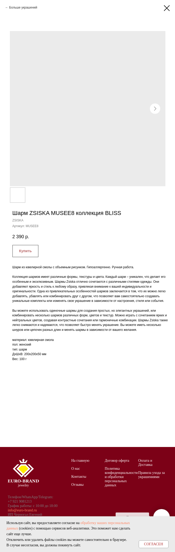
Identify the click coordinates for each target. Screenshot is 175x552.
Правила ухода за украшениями (151, 475)
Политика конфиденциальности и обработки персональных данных (121, 477)
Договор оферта (117, 461)
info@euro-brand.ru (22, 510)
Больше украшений (23, 7)
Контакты (78, 477)
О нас (75, 469)
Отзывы (77, 485)
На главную (80, 461)
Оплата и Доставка (145, 463)
